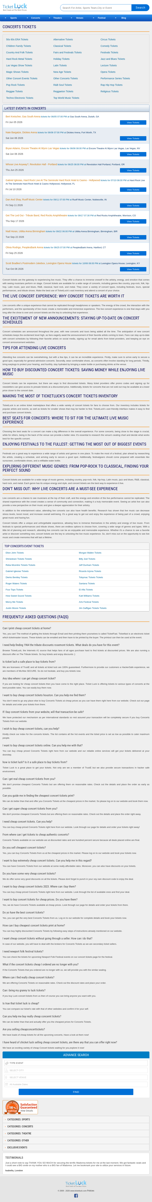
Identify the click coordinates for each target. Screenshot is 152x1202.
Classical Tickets (62, 46)
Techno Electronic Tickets (19, 98)
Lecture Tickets (109, 65)
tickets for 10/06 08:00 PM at (73, 263)
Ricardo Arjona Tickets (90, 571)
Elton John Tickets (15, 552)
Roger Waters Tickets (16, 583)
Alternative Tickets (63, 39)
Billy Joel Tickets (87, 559)
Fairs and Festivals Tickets (67, 52)
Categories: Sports (18, 1119)
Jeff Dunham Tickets (89, 565)
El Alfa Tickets (86, 589)
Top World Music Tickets (66, 98)
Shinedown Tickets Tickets (19, 559)
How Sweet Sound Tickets (19, 596)
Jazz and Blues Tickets (113, 59)
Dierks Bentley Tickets (17, 577)
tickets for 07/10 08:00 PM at (75, 182)
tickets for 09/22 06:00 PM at (61, 231)
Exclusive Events (17, 1147)
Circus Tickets (108, 39)
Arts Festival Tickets (89, 602)
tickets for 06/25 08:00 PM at (65, 164)
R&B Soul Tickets (62, 85)
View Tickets (133, 122)
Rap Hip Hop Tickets (112, 85)
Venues (79, 18)
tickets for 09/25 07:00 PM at (56, 247)
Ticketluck (28, 7)
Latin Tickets (60, 65)
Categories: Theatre (19, 1133)
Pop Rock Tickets (15, 85)
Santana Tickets (87, 583)
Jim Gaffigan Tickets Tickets (93, 608)
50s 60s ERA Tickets (17, 39)
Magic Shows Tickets (17, 72)
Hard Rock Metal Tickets (19, 59)
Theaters (57, 18)
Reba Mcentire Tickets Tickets (20, 565)
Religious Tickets (110, 91)
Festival (102, 18)
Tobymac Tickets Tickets (91, 577)
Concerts (35, 18)
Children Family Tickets (18, 46)
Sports (13, 18)
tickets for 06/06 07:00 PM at (51, 132)
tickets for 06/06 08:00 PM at (73, 148)
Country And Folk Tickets (19, 52)
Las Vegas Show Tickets (19, 65)
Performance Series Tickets (115, 78)
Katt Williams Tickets (89, 596)
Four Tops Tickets (14, 589)
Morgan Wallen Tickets (90, 552)
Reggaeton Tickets (63, 91)
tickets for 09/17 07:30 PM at (71, 215)
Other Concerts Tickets (65, 78)
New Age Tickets (62, 72)
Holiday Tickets (61, 59)
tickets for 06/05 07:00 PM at (52, 116)
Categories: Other (18, 1140)
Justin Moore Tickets (16, 608)
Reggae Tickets (14, 91)
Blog (123, 18)
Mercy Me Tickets (14, 602)
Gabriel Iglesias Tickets (17, 571)
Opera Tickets (108, 72)
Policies (90, 1191)
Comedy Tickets (109, 46)
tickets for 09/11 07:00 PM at (56, 199)
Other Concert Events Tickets (21, 78)
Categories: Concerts (20, 1126)
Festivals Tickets (109, 52)
